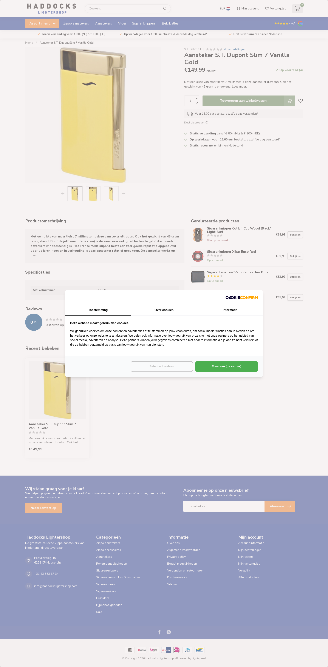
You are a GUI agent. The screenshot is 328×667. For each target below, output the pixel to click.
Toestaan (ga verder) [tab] (226, 366)
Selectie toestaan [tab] (162, 366)
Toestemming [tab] (98, 310)
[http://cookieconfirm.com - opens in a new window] (242, 297)
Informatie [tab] (230, 310)
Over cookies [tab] (164, 310)
